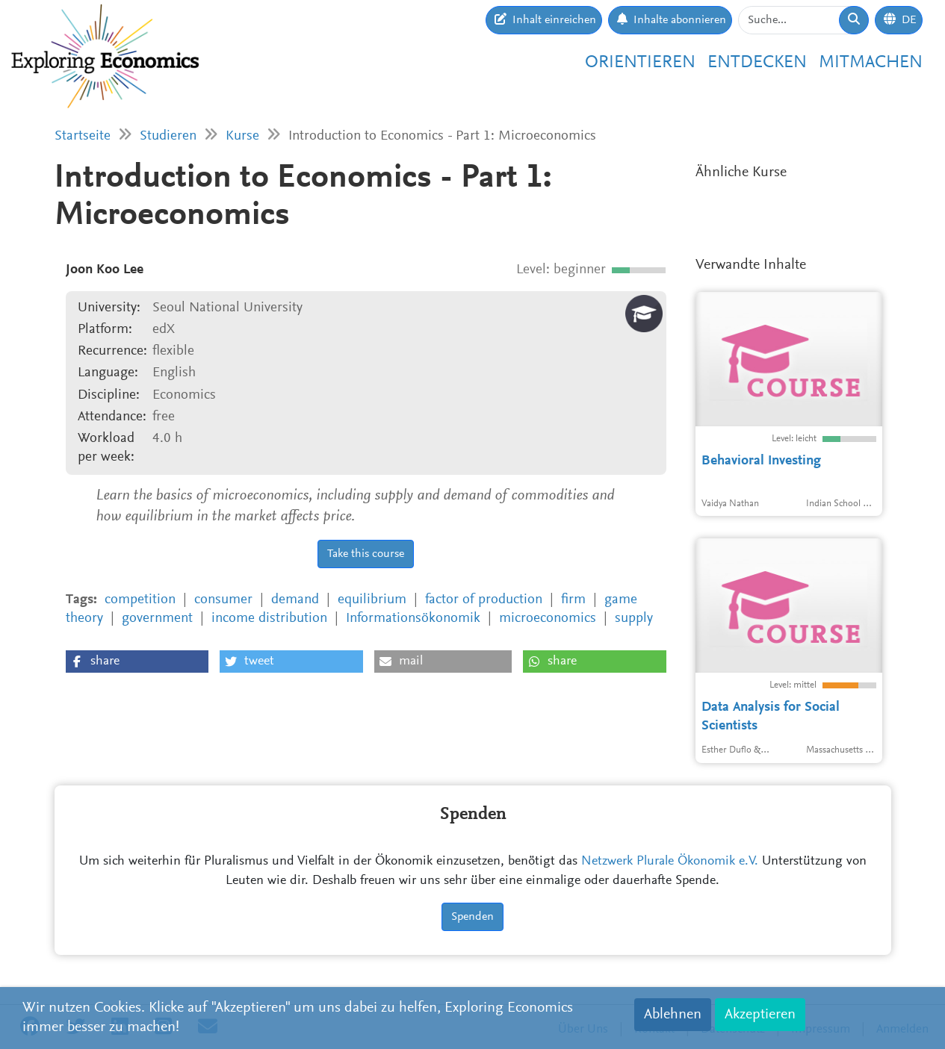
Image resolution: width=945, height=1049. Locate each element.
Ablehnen (672, 1014)
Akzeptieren (760, 1014)
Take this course (365, 554)
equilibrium (372, 600)
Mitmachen (871, 63)
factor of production (483, 600)
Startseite (83, 136)
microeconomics (547, 618)
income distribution (269, 618)
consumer (223, 600)
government (157, 618)
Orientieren (640, 63)
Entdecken (757, 63)
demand (295, 600)
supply (634, 618)
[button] (137, 661)
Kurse (242, 136)
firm (573, 600)
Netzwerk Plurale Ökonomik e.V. (669, 861)
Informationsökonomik (413, 618)
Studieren (168, 136)
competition (140, 600)
